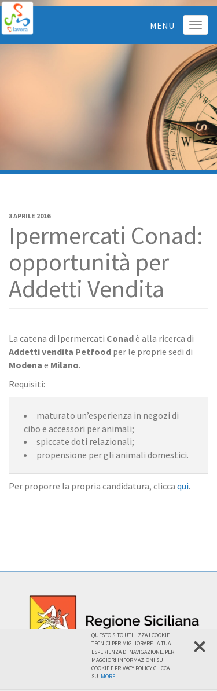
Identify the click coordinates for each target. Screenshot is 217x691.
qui (183, 486)
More (108, 676)
